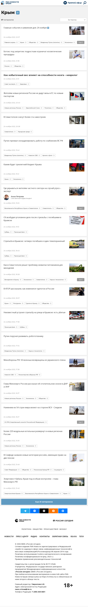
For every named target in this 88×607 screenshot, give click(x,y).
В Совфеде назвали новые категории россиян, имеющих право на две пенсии (35, 457)
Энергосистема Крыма (12, 493)
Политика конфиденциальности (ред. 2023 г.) (34, 556)
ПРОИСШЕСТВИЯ (51, 529)
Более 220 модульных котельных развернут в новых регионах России (33, 433)
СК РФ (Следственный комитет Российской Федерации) (24, 422)
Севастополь (8, 132)
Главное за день (9, 42)
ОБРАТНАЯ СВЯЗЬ (60, 536)
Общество (32, 42)
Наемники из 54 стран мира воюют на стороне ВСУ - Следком (33, 407)
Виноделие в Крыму (11, 279)
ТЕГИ (81, 536)
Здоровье (23, 84)
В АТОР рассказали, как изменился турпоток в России (29, 288)
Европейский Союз (33, 108)
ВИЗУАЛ (62, 529)
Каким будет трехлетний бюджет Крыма (23, 164)
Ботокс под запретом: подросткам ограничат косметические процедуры (33, 53)
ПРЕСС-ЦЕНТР (22, 536)
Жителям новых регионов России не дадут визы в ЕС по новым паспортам (33, 95)
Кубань (6, 232)
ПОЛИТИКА (26, 529)
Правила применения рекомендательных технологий (38, 559)
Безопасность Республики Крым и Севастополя (21, 208)
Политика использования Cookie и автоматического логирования (43, 554)
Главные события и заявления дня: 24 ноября (26, 27)
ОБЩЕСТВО (37, 529)
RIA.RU (74, 536)
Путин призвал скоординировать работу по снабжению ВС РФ (33, 140)
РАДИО (34, 536)
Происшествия (19, 232)
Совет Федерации (10, 470)
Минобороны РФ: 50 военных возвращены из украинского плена (35, 360)
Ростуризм (17, 303)
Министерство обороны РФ (28, 375)
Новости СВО (33, 155)
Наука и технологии (57, 279)
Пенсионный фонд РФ (41, 470)
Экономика (69, 42)
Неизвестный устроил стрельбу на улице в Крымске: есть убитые (34, 312)
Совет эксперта (9, 84)
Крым (8, 12)
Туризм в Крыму (31, 303)
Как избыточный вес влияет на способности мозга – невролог (40, 75)
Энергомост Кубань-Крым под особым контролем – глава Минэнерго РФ (31, 480)
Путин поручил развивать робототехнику (23, 336)
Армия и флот (47, 155)
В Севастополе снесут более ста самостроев (25, 117)
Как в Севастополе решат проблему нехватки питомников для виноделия (33, 267)
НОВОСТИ (9, 536)
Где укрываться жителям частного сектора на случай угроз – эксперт (32, 190)
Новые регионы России (12, 108)
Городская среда (24, 132)
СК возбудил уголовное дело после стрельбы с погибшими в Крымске (32, 219)
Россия (7, 66)
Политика (47, 108)
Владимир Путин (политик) (50, 42)
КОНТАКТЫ (45, 536)
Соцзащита (58, 470)
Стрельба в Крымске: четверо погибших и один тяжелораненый (34, 241)
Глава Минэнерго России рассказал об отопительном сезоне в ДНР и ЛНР (36, 385)
